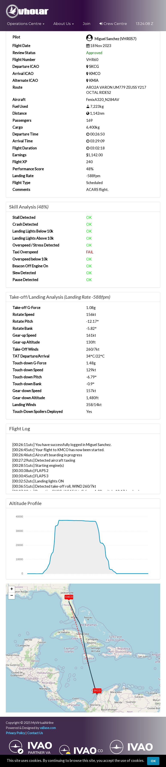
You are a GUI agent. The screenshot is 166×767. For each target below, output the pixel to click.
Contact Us (35, 733)
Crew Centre (113, 23)
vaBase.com (48, 728)
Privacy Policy (15, 733)
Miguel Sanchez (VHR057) (115, 39)
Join (87, 23)
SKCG (94, 66)
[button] (26, 23)
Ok (153, 761)
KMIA (93, 80)
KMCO (94, 73)
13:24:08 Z (144, 23)
